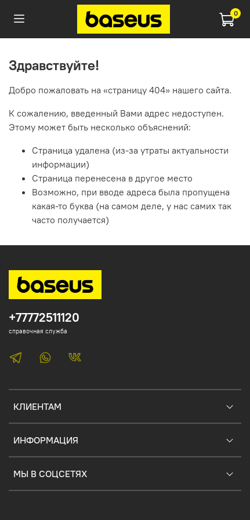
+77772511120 (44, 317)
